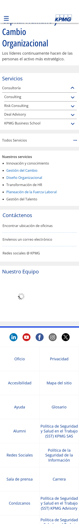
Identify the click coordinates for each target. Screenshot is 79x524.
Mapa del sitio (59, 383)
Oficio (19, 359)
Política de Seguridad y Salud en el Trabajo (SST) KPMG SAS (59, 431)
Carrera (59, 479)
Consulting (12, 97)
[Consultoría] (72, 88)
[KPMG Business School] (73, 124)
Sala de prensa (20, 479)
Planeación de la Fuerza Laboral (31, 192)
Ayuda (19, 407)
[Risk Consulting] (73, 106)
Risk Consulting (16, 106)
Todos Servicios (39, 140)
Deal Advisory (15, 114)
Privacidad (59, 359)
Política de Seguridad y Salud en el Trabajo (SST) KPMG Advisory (59, 503)
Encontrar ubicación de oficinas (28, 226)
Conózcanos (19, 503)
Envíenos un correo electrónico (27, 239)
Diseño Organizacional (24, 177)
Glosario (59, 407)
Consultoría (11, 88)
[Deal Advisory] (73, 115)
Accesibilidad (19, 383)
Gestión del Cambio (21, 170)
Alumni (19, 431)
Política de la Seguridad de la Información (59, 455)
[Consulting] (73, 98)
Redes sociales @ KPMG (21, 253)
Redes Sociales (20, 455)
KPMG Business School (22, 123)
